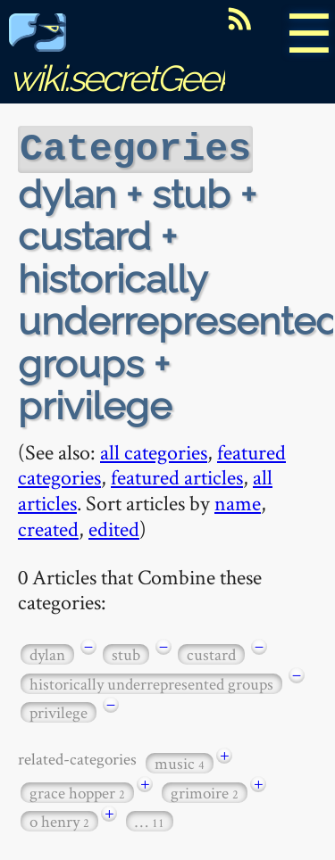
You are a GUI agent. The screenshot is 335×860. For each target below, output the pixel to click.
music (180, 761)
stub (126, 652)
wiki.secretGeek (121, 58)
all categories (153, 450)
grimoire (205, 791)
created (48, 527)
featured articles (177, 475)
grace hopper (77, 791)
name (237, 501)
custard (211, 652)
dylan (47, 652)
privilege (58, 710)
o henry (59, 819)
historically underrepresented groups (151, 682)
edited (113, 527)
